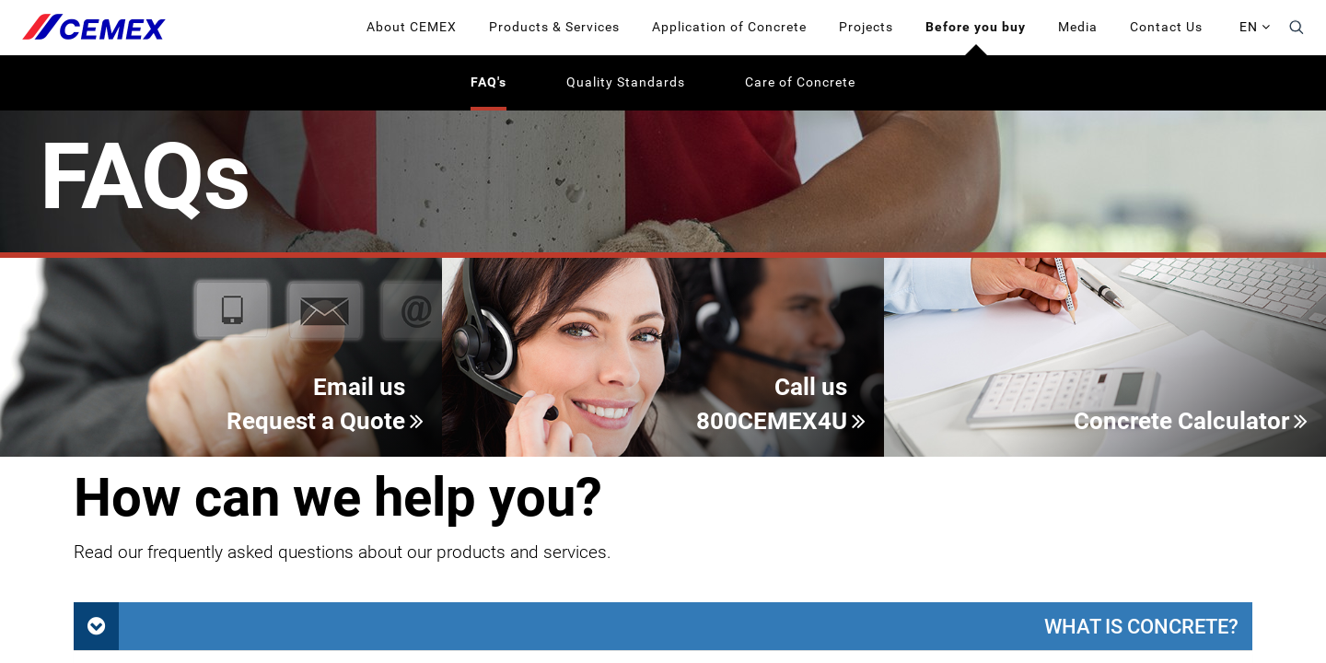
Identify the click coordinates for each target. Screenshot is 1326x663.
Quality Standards (625, 82)
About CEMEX (411, 26)
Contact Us (1166, 26)
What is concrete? (1141, 626)
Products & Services (554, 26)
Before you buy (975, 26)
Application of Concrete (729, 26)
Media (1078, 26)
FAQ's (488, 82)
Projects (866, 26)
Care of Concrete (800, 82)
